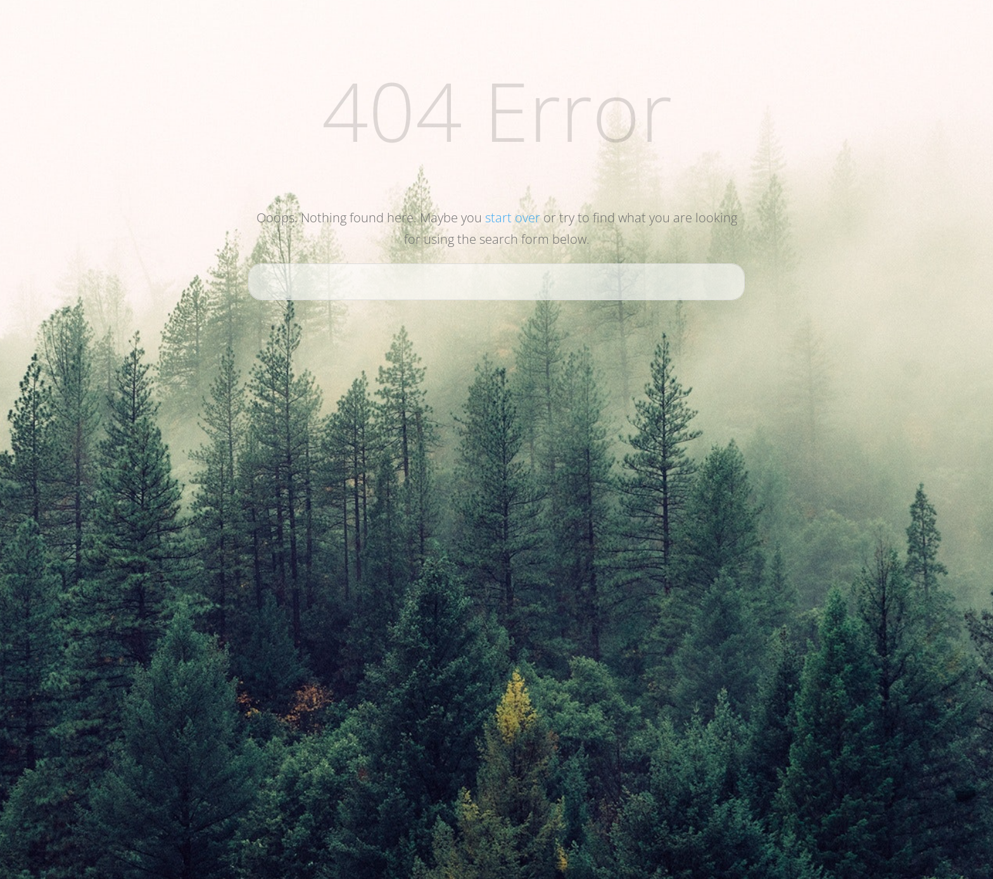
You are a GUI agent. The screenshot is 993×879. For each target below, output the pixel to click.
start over (512, 217)
